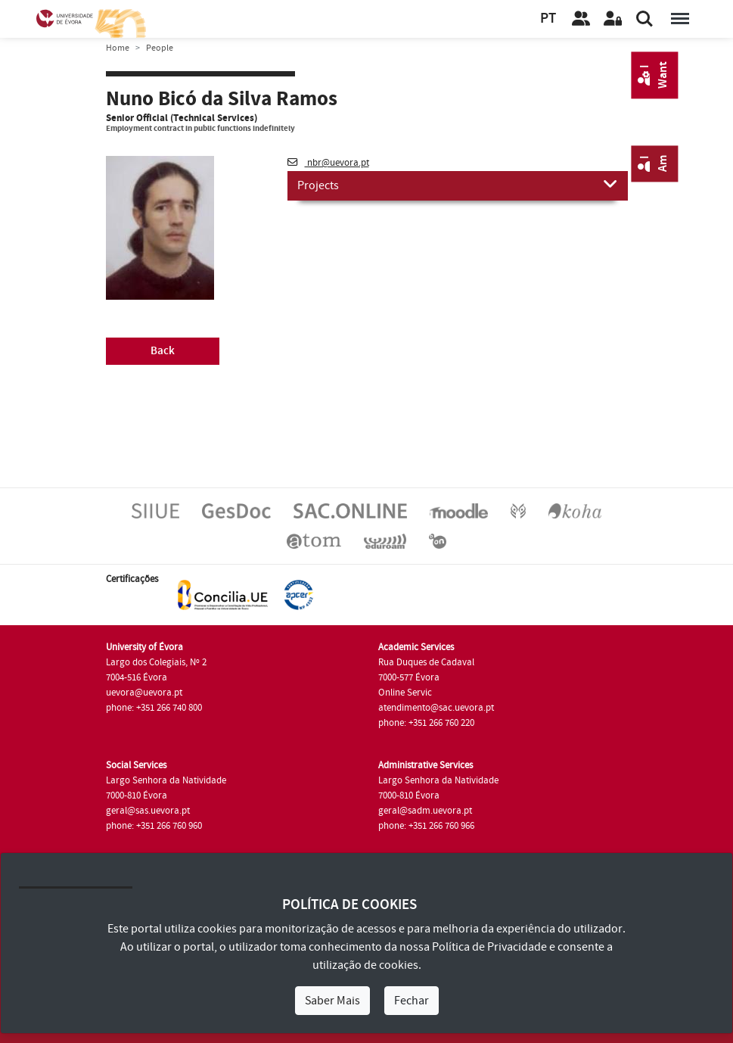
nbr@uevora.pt (328, 163)
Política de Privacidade (489, 946)
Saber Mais (332, 1000)
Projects (457, 184)
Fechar (411, 1000)
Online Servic (405, 692)
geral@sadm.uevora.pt (425, 810)
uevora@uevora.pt (144, 692)
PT (548, 18)
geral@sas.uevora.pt (148, 810)
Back (163, 351)
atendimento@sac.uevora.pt (436, 708)
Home (117, 48)
